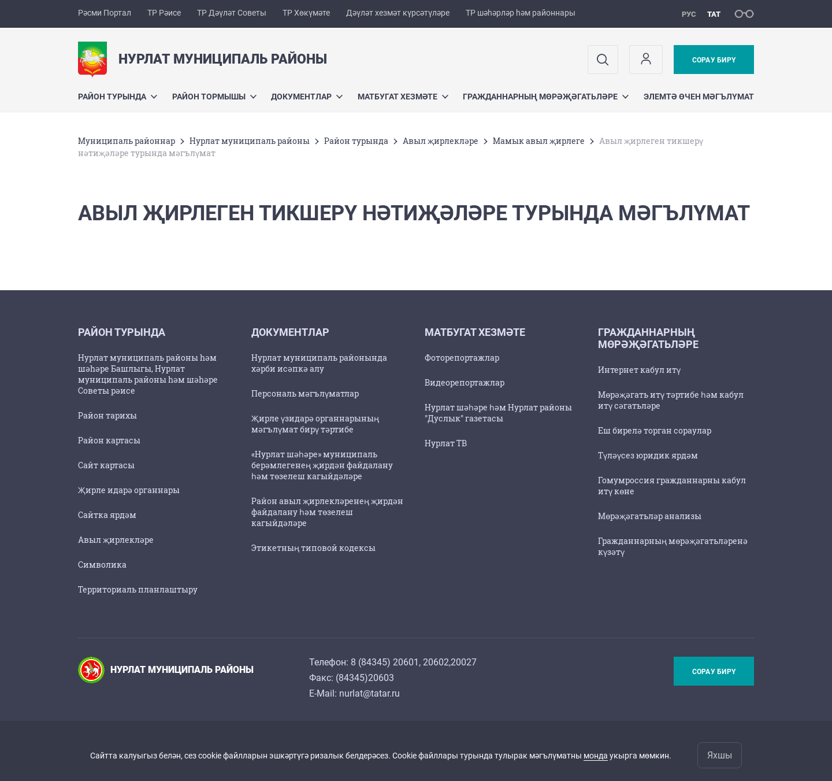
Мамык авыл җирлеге (539, 140)
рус (689, 14)
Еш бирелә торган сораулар (654, 430)
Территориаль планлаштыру (138, 589)
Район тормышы (214, 96)
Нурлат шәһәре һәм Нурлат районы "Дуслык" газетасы (498, 413)
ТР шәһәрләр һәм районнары (520, 12)
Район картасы (109, 440)
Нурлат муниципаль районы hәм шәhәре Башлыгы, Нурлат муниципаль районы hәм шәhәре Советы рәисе (148, 374)
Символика (102, 564)
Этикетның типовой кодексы (313, 547)
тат (713, 14)
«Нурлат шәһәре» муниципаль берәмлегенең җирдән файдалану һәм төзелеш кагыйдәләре (322, 465)
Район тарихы (107, 415)
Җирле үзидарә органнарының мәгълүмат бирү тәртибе (315, 424)
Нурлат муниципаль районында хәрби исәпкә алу (319, 363)
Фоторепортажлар (462, 357)
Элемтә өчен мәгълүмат (699, 96)
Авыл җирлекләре (440, 140)
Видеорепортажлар (464, 382)
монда (596, 755)
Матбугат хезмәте (403, 96)
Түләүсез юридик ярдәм (648, 455)
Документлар (307, 96)
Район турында (117, 96)
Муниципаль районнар (126, 140)
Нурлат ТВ (446, 443)
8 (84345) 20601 (385, 662)
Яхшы (719, 755)
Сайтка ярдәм (107, 514)
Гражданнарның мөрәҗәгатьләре (546, 96)
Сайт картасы (106, 465)
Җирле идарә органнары (129, 489)
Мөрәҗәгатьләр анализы (649, 515)
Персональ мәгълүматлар (305, 393)
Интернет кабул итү (639, 369)
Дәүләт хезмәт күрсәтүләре (398, 12)
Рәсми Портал (104, 12)
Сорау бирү (714, 60)
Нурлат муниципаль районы (250, 140)
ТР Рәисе (164, 12)
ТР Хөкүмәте (306, 12)
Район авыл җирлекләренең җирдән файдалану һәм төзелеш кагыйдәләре (327, 511)
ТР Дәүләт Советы (231, 12)
